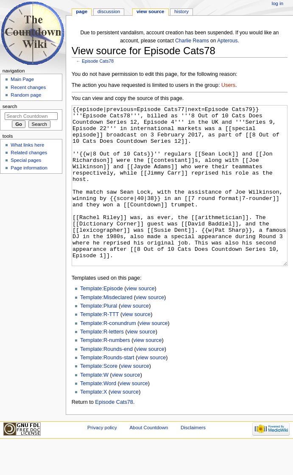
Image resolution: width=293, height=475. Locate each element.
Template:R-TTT (99, 346)
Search (10, 106)
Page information (29, 167)
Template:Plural (98, 338)
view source (140, 320)
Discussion (109, 11)
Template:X (93, 424)
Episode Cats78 (98, 61)
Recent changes (28, 87)
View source (151, 11)
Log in (277, 3)
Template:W (94, 407)
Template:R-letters (102, 364)
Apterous (227, 41)
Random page (26, 94)
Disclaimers (193, 459)
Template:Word (98, 415)
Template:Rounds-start (107, 389)
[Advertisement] (31, 239)
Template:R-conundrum (108, 355)
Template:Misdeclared (106, 329)
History (181, 11)
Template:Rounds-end (106, 381)
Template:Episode (101, 320)
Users (228, 85)
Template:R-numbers (105, 372)
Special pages (26, 160)
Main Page (22, 79)
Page (81, 11)
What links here (27, 144)
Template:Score (98, 398)
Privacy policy (102, 459)
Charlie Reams (192, 41)
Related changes (29, 152)
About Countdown (148, 459)
